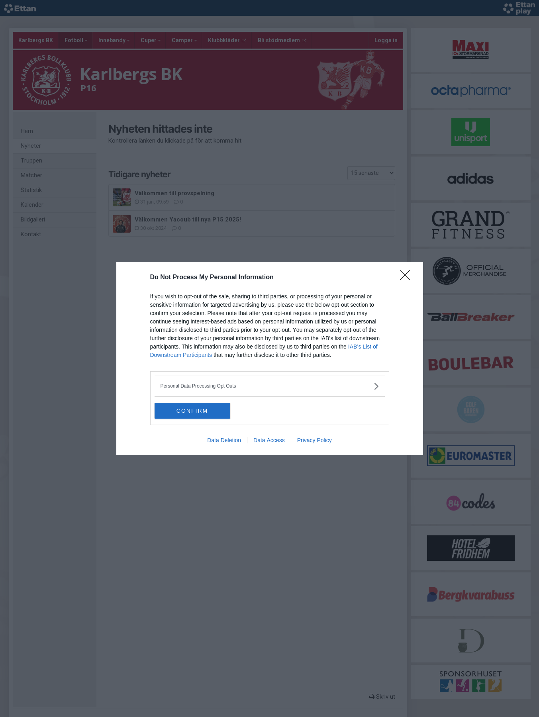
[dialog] (269, 358)
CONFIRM (192, 410)
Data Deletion (224, 440)
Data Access (269, 440)
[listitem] (270, 386)
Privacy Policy (314, 440)
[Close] (407, 277)
